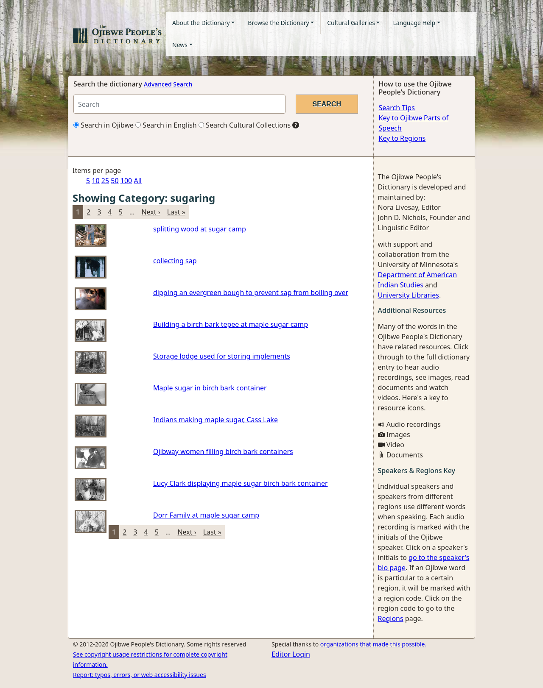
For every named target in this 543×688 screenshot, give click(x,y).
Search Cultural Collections (245, 125)
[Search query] (179, 104)
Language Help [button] (414, 23)
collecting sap (175, 260)
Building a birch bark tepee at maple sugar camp (230, 324)
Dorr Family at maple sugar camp (206, 515)
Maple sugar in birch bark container (210, 388)
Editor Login (291, 654)
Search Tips (397, 107)
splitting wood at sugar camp (199, 229)
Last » (176, 212)
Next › (150, 212)
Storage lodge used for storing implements (221, 356)
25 (105, 180)
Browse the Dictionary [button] (278, 23)
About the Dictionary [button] (201, 23)
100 (126, 180)
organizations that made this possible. (373, 644)
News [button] (180, 45)
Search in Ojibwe (103, 125)
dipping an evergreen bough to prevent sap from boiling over (250, 292)
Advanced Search (168, 84)
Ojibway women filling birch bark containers (223, 451)
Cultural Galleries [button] (351, 23)
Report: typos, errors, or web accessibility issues (139, 675)
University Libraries (408, 295)
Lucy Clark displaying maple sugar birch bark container (240, 483)
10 (95, 180)
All (137, 180)
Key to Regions (402, 138)
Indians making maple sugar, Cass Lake (215, 419)
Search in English (166, 125)
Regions (390, 618)
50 (114, 180)
